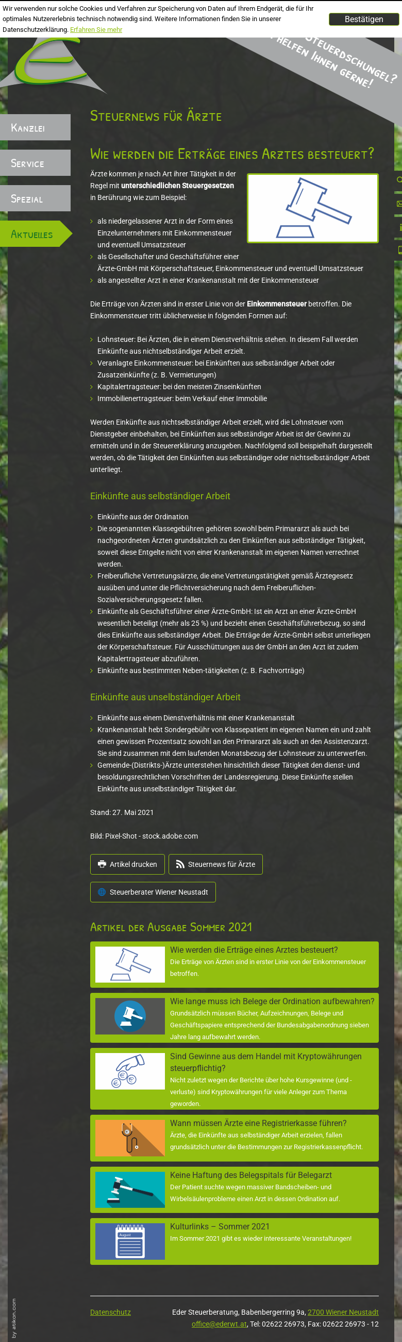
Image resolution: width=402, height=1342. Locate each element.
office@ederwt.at (219, 1324)
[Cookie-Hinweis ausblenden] (364, 19)
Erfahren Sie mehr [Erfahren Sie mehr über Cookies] (96, 29)
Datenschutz (110, 1312)
